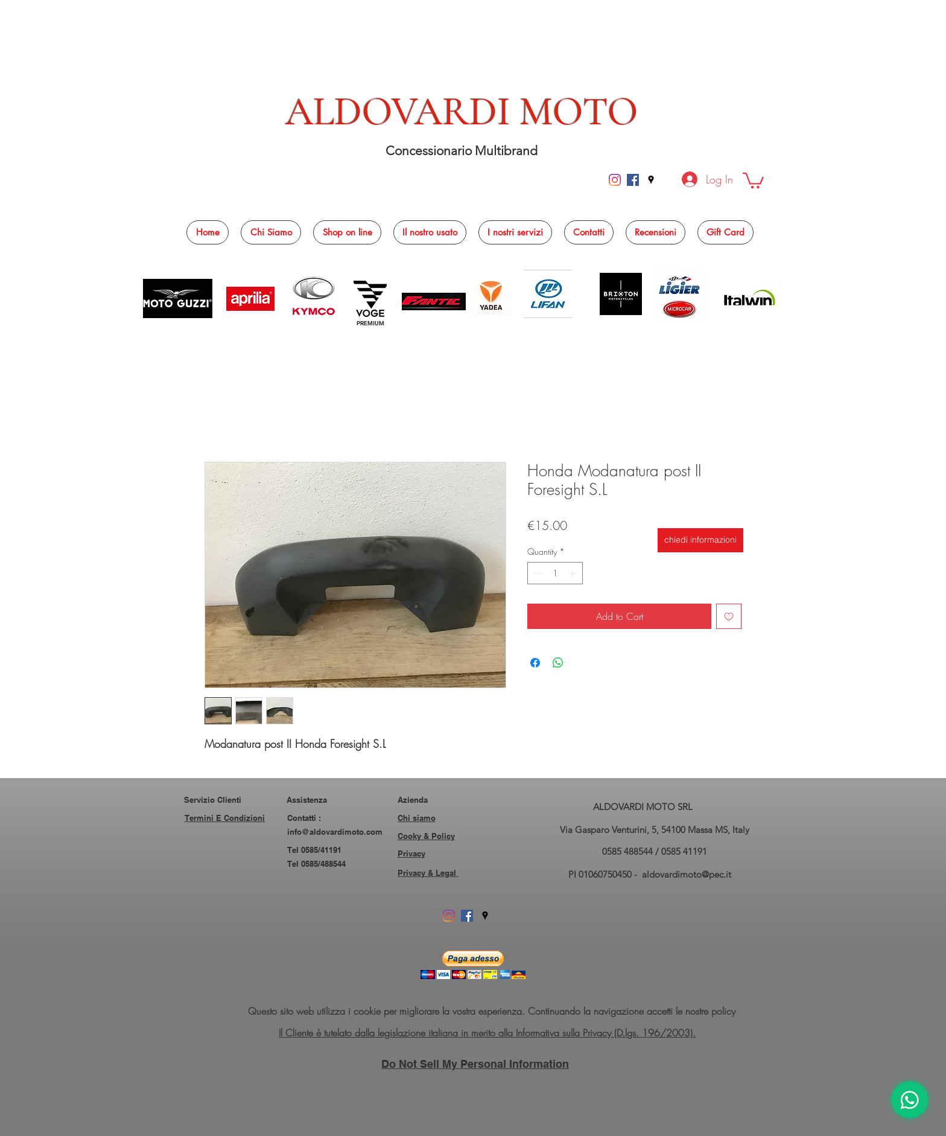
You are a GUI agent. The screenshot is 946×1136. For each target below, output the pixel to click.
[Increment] (573, 573)
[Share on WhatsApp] (558, 663)
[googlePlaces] (651, 180)
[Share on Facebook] (535, 663)
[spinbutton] (555, 573)
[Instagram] (615, 180)
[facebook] (633, 180)
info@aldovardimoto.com (335, 832)
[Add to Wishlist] (728, 616)
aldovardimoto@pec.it (686, 874)
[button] (753, 179)
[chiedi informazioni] (700, 540)
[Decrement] (536, 573)
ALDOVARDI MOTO (461, 112)
